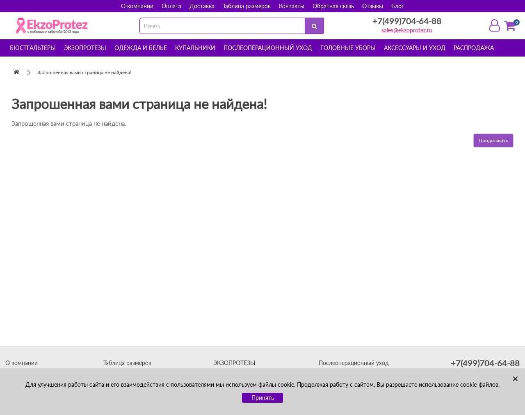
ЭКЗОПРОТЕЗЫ (234, 362)
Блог (397, 5)
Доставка (202, 5)
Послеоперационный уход (268, 47)
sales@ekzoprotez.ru (406, 30)
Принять (262, 397)
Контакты (291, 5)
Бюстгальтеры (33, 47)
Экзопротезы (85, 47)
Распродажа (474, 47)
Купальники (195, 47)
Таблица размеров (247, 5)
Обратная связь (333, 5)
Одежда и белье (140, 47)
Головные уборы (348, 47)
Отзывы (372, 5)
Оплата (171, 5)
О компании (137, 5)
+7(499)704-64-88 (406, 21)
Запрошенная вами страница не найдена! (84, 72)
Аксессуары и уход (414, 47)
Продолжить (493, 140)
